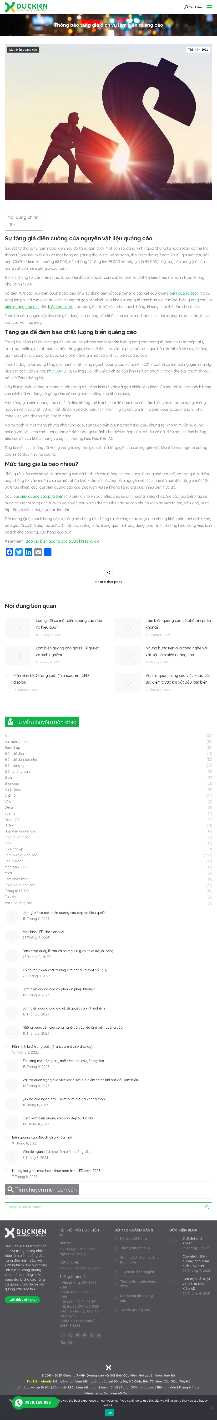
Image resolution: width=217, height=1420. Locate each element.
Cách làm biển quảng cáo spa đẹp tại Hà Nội (58, 1118)
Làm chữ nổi (108, 1387)
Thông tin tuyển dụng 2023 (138, 1283)
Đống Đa (120, 1381)
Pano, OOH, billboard (137, 1387)
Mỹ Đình (135, 1381)
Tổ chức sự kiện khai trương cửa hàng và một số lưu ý (65, 970)
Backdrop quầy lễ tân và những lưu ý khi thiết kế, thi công (68, 951)
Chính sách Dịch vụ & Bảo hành (137, 1259)
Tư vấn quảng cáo (135, 1310)
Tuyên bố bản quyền (137, 1272)
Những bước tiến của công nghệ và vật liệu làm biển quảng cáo (176, 651)
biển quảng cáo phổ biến (41, 496)
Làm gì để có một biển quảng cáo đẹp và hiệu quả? (69, 624)
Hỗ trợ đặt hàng (133, 1238)
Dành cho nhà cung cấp (136, 1298)
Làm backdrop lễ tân (33, 1387)
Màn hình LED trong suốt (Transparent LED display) (51, 679)
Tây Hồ (184, 1381)
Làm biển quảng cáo (23, 49)
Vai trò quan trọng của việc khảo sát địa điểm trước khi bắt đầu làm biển (178, 679)
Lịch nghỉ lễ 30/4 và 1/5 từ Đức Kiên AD (196, 1284)
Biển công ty (63, 1381)
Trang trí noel (189, 1387)
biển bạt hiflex (60, 306)
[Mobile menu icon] (209, 7)
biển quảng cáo (183, 293)
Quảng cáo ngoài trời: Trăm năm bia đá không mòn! (64, 1099)
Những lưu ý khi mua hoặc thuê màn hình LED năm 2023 (56, 1171)
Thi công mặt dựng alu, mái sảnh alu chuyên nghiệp (63, 1061)
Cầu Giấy (170, 1381)
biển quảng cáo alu (22, 306)
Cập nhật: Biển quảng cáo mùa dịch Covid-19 (195, 1261)
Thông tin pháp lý (135, 1248)
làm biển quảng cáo (29, 1255)
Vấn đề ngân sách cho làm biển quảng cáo (57, 1152)
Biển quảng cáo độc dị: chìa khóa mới (42, 1137)
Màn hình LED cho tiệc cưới (43, 932)
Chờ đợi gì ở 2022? (192, 1240)
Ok (110, 1413)
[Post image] (18, 627)
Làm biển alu (86, 1387)
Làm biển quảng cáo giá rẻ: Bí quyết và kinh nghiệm (67, 651)
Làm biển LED (63, 1387)
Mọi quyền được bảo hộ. (157, 1375)
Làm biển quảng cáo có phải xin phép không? (178, 624)
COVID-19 (63, 371)
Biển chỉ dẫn (166, 1387)
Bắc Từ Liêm (152, 1381)
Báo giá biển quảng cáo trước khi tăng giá (62, 541)
